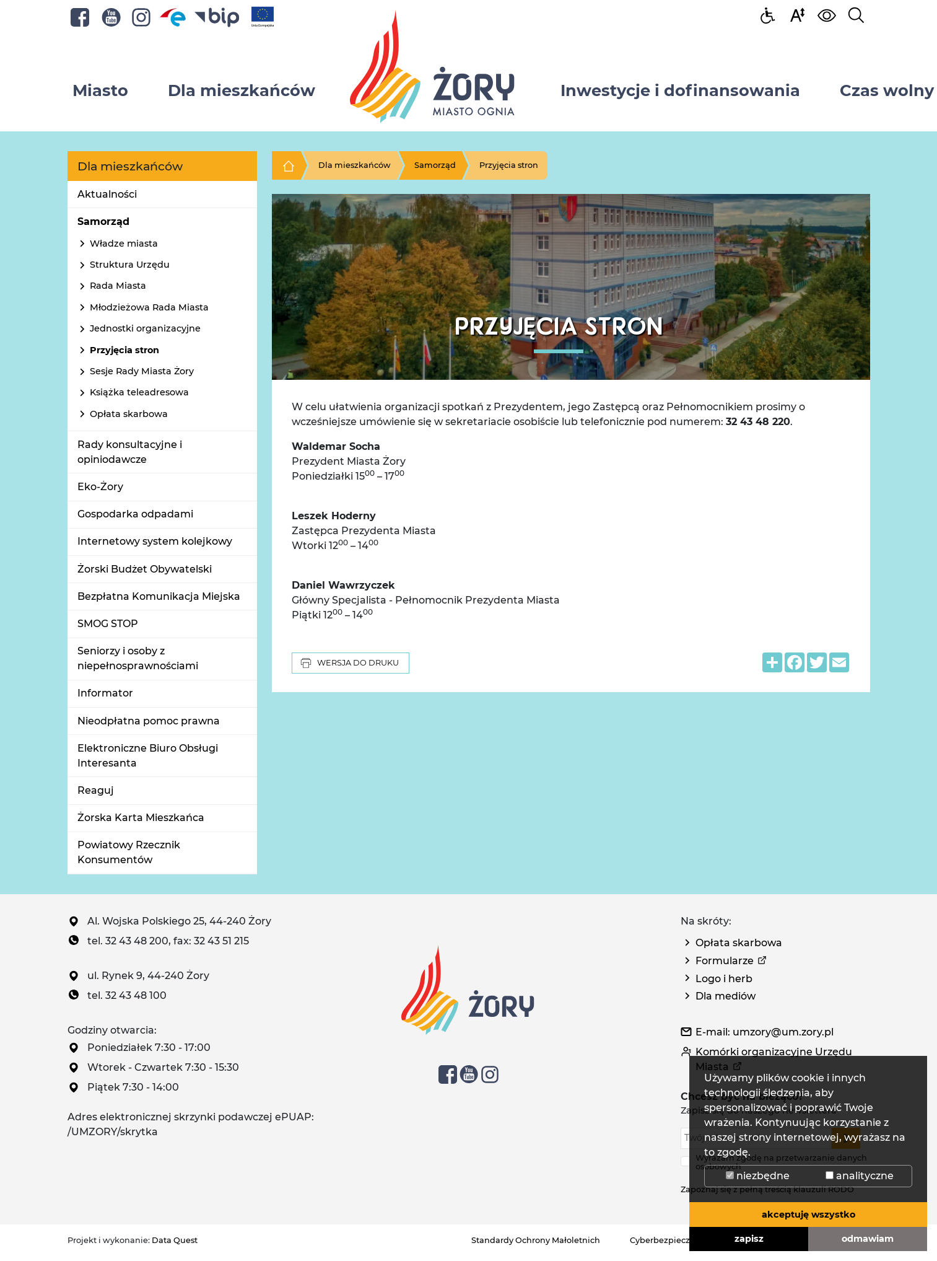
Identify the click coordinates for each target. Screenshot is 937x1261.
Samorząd (103, 221)
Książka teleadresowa (139, 392)
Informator (105, 693)
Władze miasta (124, 243)
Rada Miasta (118, 285)
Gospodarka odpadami (135, 514)
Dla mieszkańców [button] (241, 90)
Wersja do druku (349, 663)
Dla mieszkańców (354, 165)
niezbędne (758, 1176)
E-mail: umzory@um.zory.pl (764, 1032)
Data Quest (175, 1240)
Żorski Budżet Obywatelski (144, 569)
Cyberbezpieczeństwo (675, 1240)
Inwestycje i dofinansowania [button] (680, 90)
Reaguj (95, 790)
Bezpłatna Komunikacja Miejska (158, 596)
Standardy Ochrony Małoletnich (535, 1240)
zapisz (749, 1238)
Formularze (724, 961)
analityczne (860, 1176)
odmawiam (868, 1238)
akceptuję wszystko (808, 1214)
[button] (797, 14)
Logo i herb (723, 979)
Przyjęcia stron (124, 350)
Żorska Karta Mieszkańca (140, 818)
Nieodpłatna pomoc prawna (148, 721)
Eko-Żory (100, 487)
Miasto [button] (100, 90)
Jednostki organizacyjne (145, 328)
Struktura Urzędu (130, 264)
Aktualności (107, 194)
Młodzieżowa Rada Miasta (149, 307)
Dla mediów (725, 996)
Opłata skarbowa (129, 414)
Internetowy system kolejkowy (154, 541)
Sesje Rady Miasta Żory (142, 371)
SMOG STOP (107, 624)
